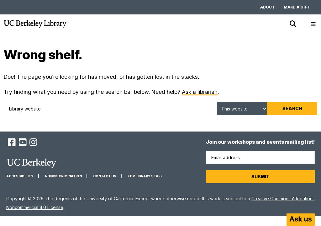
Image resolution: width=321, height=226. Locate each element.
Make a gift (297, 7)
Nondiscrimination (63, 176)
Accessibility (20, 176)
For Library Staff (145, 176)
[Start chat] (301, 219)
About (267, 7)
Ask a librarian (200, 92)
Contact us (104, 176)
